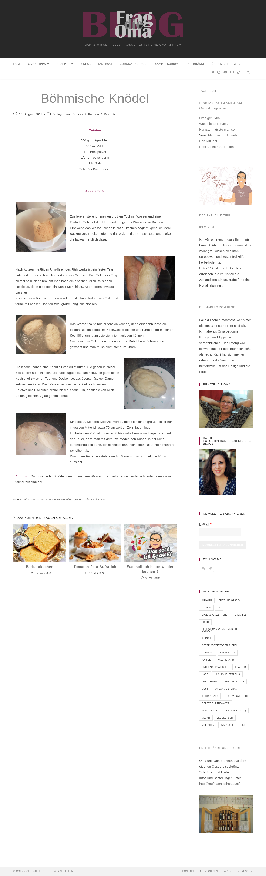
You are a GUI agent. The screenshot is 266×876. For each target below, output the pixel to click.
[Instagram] (203, 570)
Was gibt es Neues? (213, 125)
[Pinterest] (211, 570)
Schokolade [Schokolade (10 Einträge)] (210, 712)
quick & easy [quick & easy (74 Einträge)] (210, 697)
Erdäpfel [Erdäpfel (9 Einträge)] (240, 616)
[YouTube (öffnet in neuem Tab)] (225, 74)
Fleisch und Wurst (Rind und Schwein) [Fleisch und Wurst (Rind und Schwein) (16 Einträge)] (220, 631)
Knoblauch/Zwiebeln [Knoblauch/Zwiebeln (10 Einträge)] (215, 668)
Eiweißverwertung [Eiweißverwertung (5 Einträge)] (215, 616)
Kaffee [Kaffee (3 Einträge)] (206, 661)
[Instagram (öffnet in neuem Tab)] (219, 74)
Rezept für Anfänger (90, 501)
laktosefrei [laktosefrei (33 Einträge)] (210, 683)
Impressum (245, 871)
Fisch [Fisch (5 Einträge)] (205, 623)
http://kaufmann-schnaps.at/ (219, 785)
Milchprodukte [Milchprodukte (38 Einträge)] (234, 683)
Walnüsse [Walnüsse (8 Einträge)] (227, 726)
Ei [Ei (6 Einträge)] (219, 609)
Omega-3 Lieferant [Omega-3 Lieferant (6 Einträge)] (227, 690)
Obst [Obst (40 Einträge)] (205, 690)
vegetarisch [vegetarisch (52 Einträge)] (225, 719)
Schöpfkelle (122, 435)
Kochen (93, 115)
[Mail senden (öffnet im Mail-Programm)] (232, 74)
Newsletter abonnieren (222, 546)
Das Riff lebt (208, 142)
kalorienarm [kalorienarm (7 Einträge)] (226, 661)
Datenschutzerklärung (216, 871)
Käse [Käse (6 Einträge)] (205, 676)
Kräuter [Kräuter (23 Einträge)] (240, 668)
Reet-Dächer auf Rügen (216, 148)
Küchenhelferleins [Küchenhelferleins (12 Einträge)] (227, 676)
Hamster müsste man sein (218, 131)
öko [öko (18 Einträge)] (242, 726)
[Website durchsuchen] (248, 74)
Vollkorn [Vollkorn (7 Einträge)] (208, 726)
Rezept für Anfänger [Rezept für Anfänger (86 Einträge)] (215, 705)
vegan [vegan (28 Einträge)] (206, 719)
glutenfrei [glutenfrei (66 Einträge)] (227, 654)
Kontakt (188, 871)
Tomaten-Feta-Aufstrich (95, 568)
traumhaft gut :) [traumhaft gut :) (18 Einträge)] (235, 712)
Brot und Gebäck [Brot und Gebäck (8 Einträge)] (230, 602)
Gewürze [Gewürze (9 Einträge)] (207, 654)
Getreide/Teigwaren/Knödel (55, 501)
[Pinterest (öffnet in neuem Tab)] (213, 74)
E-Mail (205, 526)
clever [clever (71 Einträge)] (206, 609)
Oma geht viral (209, 119)
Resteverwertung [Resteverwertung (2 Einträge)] (237, 697)
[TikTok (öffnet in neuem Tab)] (238, 74)
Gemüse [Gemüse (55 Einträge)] (207, 639)
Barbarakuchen (40, 568)
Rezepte (110, 115)
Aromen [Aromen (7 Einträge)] (207, 602)
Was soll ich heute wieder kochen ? (150, 571)
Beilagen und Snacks (68, 115)
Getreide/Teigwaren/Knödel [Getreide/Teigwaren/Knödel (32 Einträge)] (220, 647)
